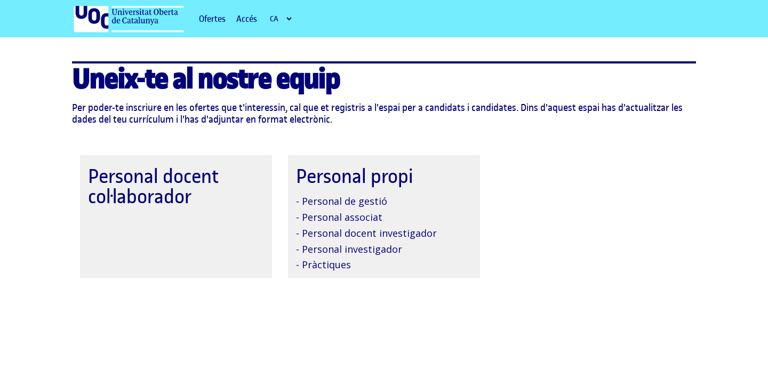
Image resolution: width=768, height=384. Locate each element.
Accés (246, 19)
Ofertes (212, 19)
